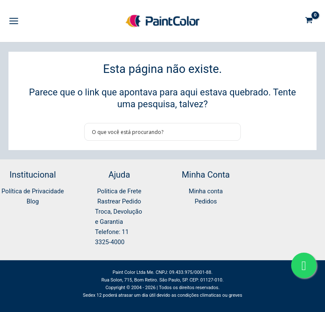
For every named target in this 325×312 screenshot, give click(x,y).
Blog (33, 201)
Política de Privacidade (33, 191)
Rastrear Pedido (119, 201)
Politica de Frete (119, 191)
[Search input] (157, 131)
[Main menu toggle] (13, 21)
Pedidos (206, 201)
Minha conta (206, 191)
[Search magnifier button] (232, 132)
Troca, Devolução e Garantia (118, 217)
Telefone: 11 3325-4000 (112, 237)
